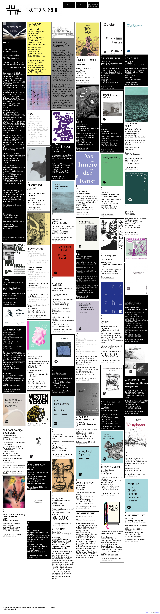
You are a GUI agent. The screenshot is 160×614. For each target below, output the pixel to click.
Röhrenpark (88, 516)
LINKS (78, 4)
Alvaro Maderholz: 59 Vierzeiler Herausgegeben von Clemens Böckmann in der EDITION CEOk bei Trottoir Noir (13, 337)
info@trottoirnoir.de (83, 82)
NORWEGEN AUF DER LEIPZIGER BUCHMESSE (36, 142)
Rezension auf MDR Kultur (85, 267)
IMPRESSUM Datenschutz (93, 5)
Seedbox (157, 612)
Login (147, 612)
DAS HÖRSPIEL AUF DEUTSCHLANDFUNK (133, 303)
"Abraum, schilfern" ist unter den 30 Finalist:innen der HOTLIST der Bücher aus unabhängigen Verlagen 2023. (87, 279)
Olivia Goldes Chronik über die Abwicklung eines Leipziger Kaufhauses (38, 299)
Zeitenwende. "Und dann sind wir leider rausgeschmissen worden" (37, 289)
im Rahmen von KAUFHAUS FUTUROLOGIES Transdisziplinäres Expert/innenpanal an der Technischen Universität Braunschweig (38, 275)
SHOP (66, 4)
